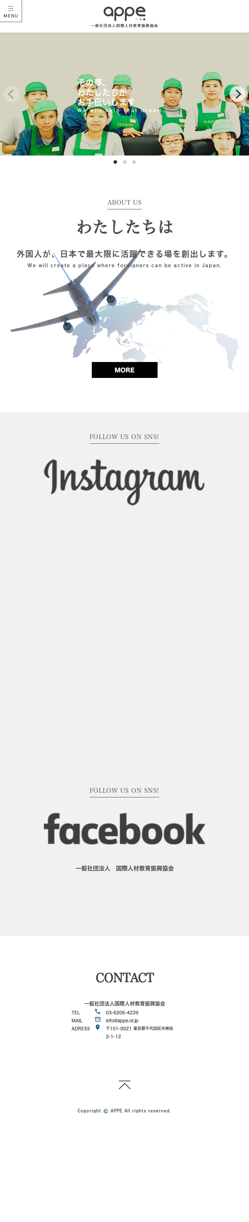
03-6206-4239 (122, 1012)
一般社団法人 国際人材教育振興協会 (125, 868)
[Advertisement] (124, 1169)
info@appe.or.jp (122, 1020)
